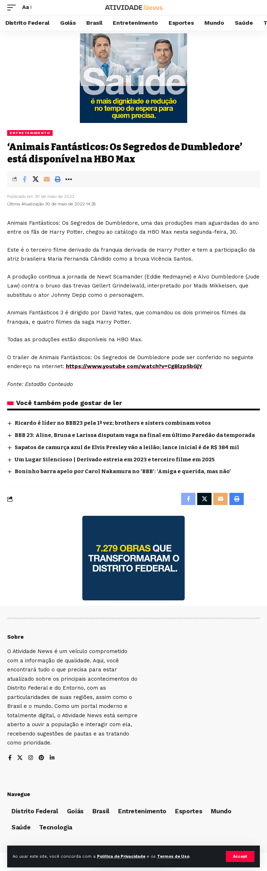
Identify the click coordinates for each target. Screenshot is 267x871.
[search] (254, 7)
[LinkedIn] (52, 758)
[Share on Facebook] (24, 179)
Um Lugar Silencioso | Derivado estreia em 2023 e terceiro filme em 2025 (115, 459)
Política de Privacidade (121, 856)
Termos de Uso (173, 856)
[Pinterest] (41, 758)
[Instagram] (30, 758)
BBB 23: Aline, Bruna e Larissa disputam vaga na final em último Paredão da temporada (135, 435)
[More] (69, 179)
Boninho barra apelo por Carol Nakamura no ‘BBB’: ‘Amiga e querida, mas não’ (123, 471)
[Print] (58, 179)
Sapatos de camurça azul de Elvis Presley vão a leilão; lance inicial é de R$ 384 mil (127, 447)
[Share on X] (35, 179)
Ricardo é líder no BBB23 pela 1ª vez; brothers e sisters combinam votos (113, 423)
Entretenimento (30, 133)
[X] (20, 758)
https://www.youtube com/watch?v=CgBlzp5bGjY (134, 366)
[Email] (47, 179)
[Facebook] (10, 758)
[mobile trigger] (13, 7)
